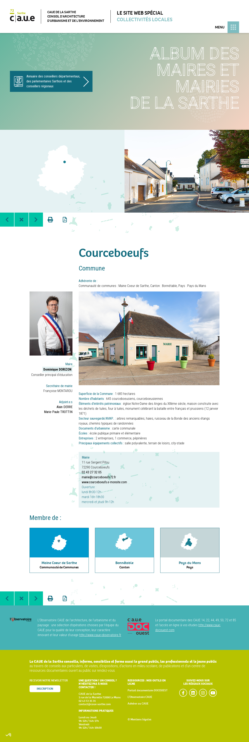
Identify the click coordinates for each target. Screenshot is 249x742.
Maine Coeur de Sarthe (134, 286)
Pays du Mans (196, 286)
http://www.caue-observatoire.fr (100, 635)
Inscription (45, 689)
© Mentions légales (139, 719)
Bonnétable (169, 286)
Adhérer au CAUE (138, 703)
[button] (9, 735)
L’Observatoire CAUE (140, 697)
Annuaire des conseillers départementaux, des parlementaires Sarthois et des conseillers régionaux (53, 81)
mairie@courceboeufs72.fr (99, 477)
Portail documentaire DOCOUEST (148, 690)
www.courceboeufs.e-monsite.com (104, 482)
